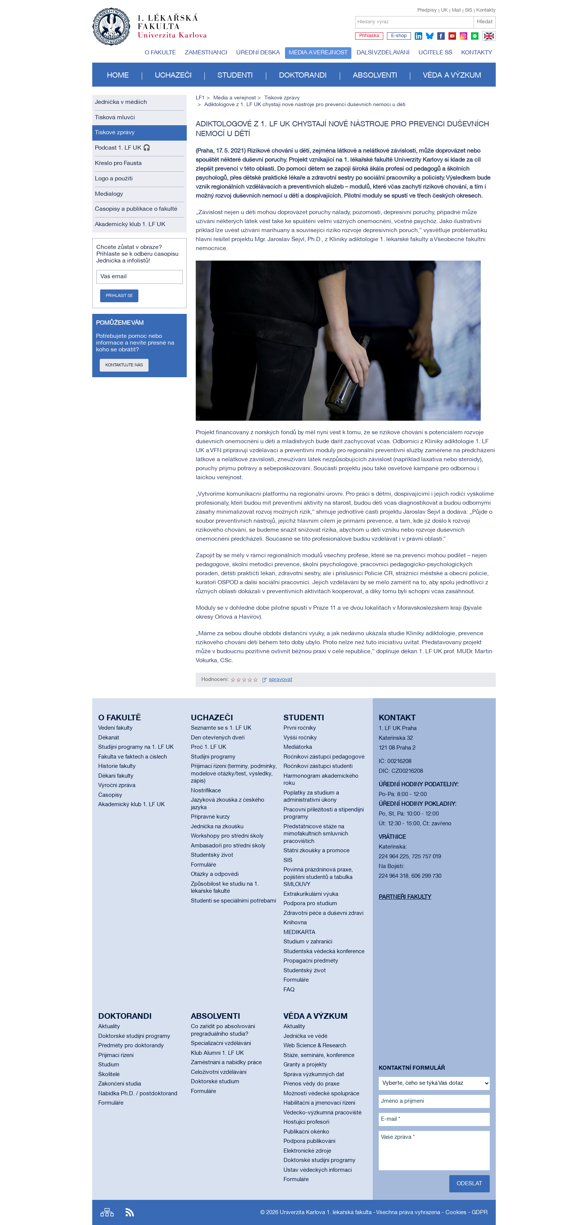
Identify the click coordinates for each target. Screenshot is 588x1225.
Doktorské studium (215, 1081)
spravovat (280, 679)
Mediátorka (298, 747)
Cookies (456, 1212)
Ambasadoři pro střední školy (228, 846)
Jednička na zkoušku (217, 826)
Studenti (235, 75)
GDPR (480, 1212)
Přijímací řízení (116, 1055)
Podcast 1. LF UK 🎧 (122, 148)
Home (118, 75)
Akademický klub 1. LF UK (130, 224)
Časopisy (110, 795)
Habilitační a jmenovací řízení (319, 1103)
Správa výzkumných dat (314, 1074)
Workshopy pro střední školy (227, 836)
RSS (130, 1212)
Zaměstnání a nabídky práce (226, 1062)
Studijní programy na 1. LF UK (136, 747)
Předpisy (427, 10)
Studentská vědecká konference (324, 951)
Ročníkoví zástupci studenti (318, 766)
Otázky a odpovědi (214, 874)
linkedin (418, 36)
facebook (441, 36)
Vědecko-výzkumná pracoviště (323, 1113)
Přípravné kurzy (210, 817)
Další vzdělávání (383, 52)
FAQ (289, 990)
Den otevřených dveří (217, 738)
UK (444, 10)
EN (487, 40)
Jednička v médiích (121, 102)
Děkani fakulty (116, 776)
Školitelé (109, 1074)
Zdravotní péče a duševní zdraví (323, 913)
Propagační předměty (311, 961)
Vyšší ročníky (300, 738)
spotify (474, 36)
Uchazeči (173, 75)
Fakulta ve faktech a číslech (132, 757)
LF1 (200, 98)
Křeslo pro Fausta (118, 163)
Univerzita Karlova (178, 39)
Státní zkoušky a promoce (317, 850)
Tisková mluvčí (115, 117)
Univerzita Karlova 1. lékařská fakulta (326, 1212)
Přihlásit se (119, 296)
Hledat (484, 21)
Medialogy (109, 194)
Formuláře (203, 865)
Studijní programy (213, 757)
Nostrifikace (206, 790)
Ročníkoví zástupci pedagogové (324, 757)
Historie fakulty (117, 766)
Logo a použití (114, 178)
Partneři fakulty (405, 897)
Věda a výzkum (452, 75)
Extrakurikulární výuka (311, 894)
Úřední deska (258, 52)
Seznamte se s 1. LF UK (221, 728)
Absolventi (375, 75)
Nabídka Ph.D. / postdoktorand (137, 1093)
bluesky (430, 36)
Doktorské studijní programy (134, 1036)
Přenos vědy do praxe (311, 1084)
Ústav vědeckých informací (318, 1170)
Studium (108, 1065)
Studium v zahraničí (308, 942)
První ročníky (300, 728)
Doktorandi (303, 75)
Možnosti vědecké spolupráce (321, 1093)
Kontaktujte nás (124, 365)
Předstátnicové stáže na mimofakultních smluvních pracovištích (316, 834)
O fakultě (160, 52)
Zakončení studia (119, 1084)
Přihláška (369, 36)
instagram (463, 36)
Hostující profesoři (306, 1122)
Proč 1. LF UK (208, 747)
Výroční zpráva (116, 785)
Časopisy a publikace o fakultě (136, 209)
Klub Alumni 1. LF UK (217, 1053)
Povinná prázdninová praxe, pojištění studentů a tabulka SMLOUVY (318, 877)
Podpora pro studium (310, 903)
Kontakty (486, 10)
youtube (452, 36)
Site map (107, 1212)
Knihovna (295, 922)
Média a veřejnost (318, 52)
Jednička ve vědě (305, 1036)
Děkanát (108, 738)
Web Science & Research (315, 1045)
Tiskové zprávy (115, 132)
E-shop (399, 36)
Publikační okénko (306, 1132)
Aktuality (109, 1026)
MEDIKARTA (299, 932)
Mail (456, 10)
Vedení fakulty (115, 728)
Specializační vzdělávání (221, 1043)
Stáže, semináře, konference (319, 1055)
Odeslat (469, 1183)
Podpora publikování (309, 1141)
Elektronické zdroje (307, 1151)
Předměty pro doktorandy (131, 1045)
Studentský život (212, 855)
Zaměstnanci (206, 52)
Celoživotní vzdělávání (218, 1072)
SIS (468, 10)
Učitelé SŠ (435, 52)
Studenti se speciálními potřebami (233, 901)
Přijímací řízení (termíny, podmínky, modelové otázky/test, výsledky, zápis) (234, 774)
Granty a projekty (305, 1065)
